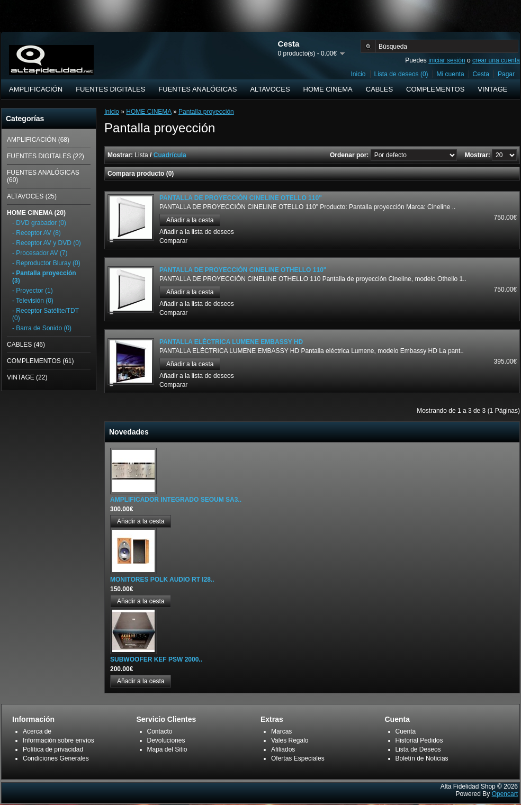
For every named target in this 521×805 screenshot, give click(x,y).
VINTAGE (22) (27, 377)
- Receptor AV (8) (36, 233)
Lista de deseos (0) (401, 74)
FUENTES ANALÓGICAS (197, 89)
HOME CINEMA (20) (36, 212)
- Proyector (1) (32, 290)
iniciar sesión (446, 60)
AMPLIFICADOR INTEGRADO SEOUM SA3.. (175, 499)
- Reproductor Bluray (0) (46, 263)
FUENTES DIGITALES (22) (45, 156)
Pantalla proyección (206, 111)
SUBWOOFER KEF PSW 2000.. (156, 659)
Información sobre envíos (58, 740)
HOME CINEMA (328, 89)
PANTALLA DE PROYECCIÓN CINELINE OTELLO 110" (240, 198)
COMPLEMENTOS (435, 89)
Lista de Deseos (418, 749)
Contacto (160, 731)
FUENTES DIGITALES (110, 89)
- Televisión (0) (32, 300)
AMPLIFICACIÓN (35, 89)
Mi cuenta (450, 74)
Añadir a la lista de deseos (196, 232)
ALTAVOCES (270, 89)
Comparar (173, 241)
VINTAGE (492, 89)
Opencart (505, 794)
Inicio (358, 74)
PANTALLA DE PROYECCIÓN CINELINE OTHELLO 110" (243, 270)
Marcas (281, 731)
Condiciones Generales (56, 758)
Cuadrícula (170, 155)
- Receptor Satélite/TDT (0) (45, 314)
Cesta (481, 74)
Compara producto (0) (140, 173)
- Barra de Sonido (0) (41, 328)
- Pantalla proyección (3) (44, 276)
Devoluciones (166, 740)
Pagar (506, 74)
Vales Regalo (290, 740)
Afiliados (283, 749)
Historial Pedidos (419, 740)
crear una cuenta (496, 60)
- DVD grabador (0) (39, 223)
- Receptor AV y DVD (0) (46, 243)
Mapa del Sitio (167, 749)
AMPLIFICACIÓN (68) (38, 139)
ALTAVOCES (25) (32, 196)
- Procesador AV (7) (39, 253)
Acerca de (37, 731)
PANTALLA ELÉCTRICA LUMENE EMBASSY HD (231, 342)
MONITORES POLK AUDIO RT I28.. (162, 579)
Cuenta (406, 731)
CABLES (379, 89)
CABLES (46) (26, 344)
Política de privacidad (53, 749)
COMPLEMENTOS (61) (40, 361)
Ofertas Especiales (298, 758)
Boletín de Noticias (422, 758)
